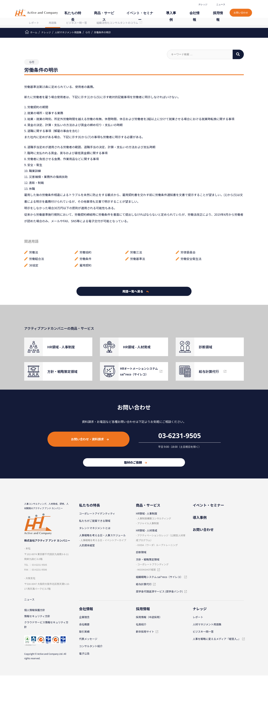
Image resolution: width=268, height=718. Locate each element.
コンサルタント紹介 (91, 646)
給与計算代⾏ (143, 584)
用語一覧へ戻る (135, 291)
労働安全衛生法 (191, 258)
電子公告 (84, 653)
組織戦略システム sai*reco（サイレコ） (159, 577)
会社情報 (200, 10)
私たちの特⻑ (99, 10)
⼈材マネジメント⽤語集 (207, 624)
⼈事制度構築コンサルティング (154, 518)
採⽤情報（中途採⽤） (149, 617)
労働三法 (136, 252)
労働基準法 (137, 258)
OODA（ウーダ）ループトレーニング (157, 545)
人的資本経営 (87, 545)
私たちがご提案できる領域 (94, 521)
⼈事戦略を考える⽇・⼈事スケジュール (102, 535)
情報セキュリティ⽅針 (37, 617)
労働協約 (86, 252)
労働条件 (86, 258)
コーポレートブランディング (153, 564)
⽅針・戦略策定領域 (147, 559)
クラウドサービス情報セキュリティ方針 (46, 626)
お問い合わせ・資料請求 (90, 439)
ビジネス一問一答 (76, 23)
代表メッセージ (88, 639)
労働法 (33, 252)
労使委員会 (188, 252)
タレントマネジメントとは (94, 528)
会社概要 (84, 624)
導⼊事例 (181, 10)
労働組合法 (36, 258)
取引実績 (84, 631)
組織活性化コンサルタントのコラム (117, 23)
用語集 (53, 23)
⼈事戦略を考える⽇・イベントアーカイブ (103, 540)
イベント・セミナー (155, 10)
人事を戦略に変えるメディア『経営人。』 (217, 639)
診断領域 (141, 552)
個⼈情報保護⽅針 (34, 611)
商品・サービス (125, 10)
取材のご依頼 (135, 462)
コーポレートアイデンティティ (97, 513)
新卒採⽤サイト (145, 631)
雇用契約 (86, 265)
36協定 (33, 265)
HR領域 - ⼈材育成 (146, 530)
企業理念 (84, 617)
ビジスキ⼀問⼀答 (203, 631)
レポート (34, 23)
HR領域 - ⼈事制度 (146, 513)
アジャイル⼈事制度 (148, 523)
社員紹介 (141, 624)
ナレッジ (202, 4)
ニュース (220, 4)
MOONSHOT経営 (146, 569)
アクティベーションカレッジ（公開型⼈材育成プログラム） (160, 538)
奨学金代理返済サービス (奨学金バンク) (159, 591)
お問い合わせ (241, 9)
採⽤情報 (219, 10)
